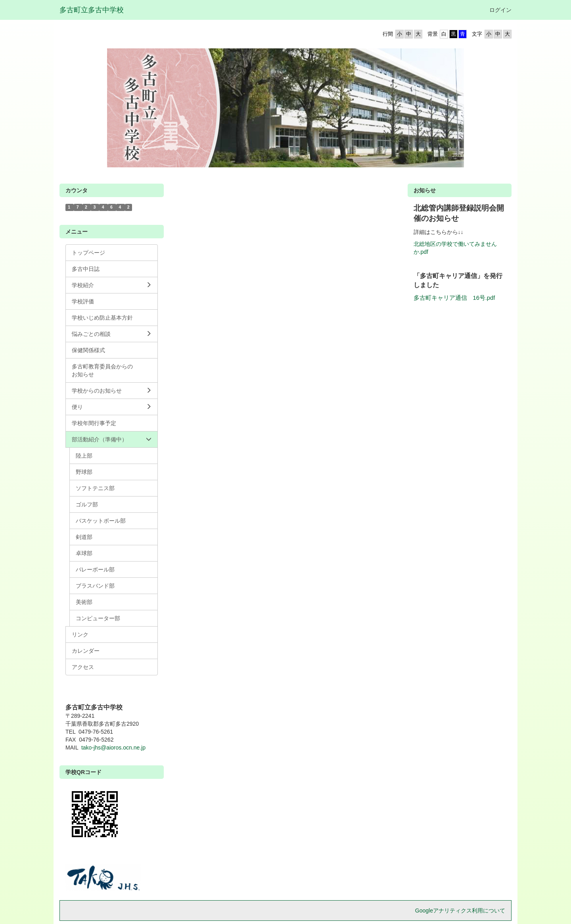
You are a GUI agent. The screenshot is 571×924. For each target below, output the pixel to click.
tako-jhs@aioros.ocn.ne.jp (113, 747)
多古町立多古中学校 (91, 10)
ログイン (500, 10)
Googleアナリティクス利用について (460, 910)
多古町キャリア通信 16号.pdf (454, 298)
